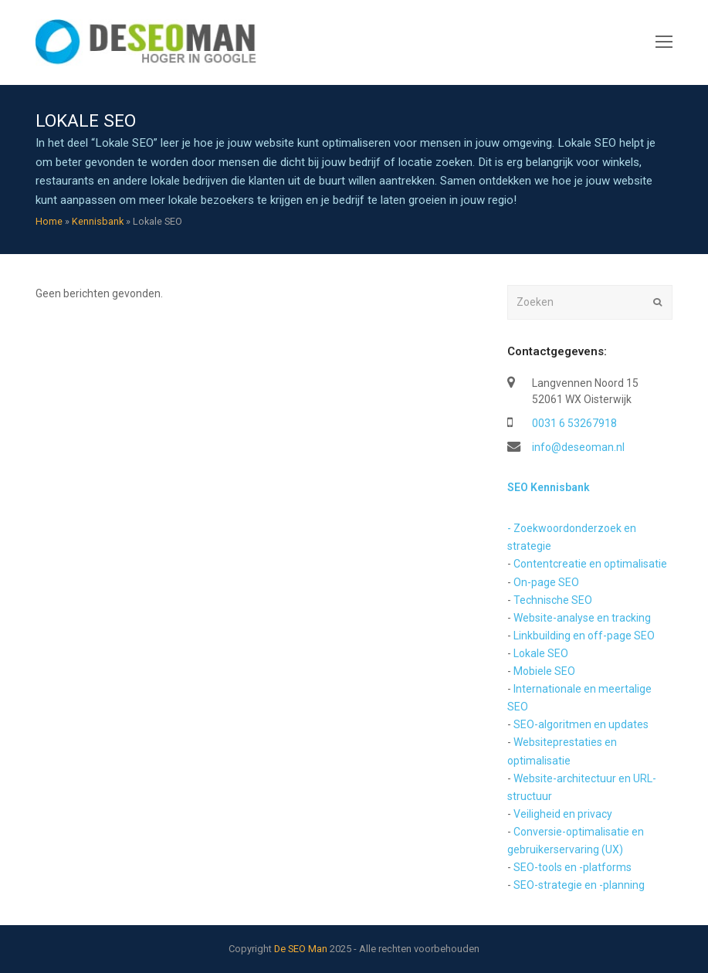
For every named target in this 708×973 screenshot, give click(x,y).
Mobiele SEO (544, 671)
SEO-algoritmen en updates (581, 724)
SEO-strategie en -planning (579, 885)
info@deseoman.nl (578, 447)
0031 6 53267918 (574, 423)
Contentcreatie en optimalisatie (590, 564)
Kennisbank (98, 221)
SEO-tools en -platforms (572, 867)
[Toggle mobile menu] (663, 42)
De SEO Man (300, 948)
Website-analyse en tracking (582, 618)
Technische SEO (552, 600)
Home (49, 221)
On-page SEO (546, 582)
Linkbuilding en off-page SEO (584, 635)
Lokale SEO (540, 653)
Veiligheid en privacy (562, 814)
